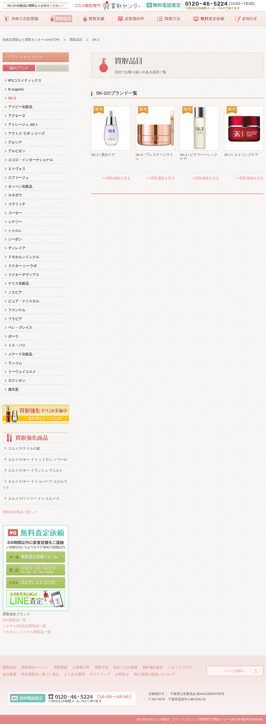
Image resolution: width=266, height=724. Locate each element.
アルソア (15, 142)
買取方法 (168, 18)
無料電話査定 (204, 5)
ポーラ (13, 336)
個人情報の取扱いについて (154, 674)
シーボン (15, 239)
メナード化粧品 (20, 354)
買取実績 (95, 18)
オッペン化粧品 (20, 186)
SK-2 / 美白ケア (103, 155)
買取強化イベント (35, 667)
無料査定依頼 (208, 18)
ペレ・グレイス (20, 327)
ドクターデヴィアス (23, 275)
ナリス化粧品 (18, 283)
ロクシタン (16, 380)
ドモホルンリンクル (23, 257)
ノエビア (15, 292)
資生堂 (13, 389)
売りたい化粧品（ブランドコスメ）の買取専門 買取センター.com (192, 719)
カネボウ (15, 195)
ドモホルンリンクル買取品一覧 (26, 632)
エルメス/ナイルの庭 (24, 448)
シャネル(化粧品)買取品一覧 (24, 626)
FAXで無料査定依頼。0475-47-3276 (35, 583)
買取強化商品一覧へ (19, 512)
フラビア (15, 319)
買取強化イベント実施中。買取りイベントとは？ (35, 414)
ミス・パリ (16, 345)
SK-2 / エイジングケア (241, 155)
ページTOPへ (235, 671)
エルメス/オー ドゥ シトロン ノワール (37, 459)
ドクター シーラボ (22, 266)
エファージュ (18, 178)
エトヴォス (16, 169)
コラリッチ (16, 204)
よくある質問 (74, 674)
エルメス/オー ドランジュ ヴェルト (35, 470)
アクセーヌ (16, 116)
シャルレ (15, 231)
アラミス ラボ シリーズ (26, 133)
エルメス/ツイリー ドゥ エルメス (33, 498)
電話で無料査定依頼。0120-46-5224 (35, 570)
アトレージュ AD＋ (23, 125)
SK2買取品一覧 (14, 620)
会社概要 (9, 674)
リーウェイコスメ (22, 372)
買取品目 (62, 18)
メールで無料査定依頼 (35, 557)
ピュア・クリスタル (23, 301)
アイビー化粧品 (20, 107)
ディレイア (16, 248)
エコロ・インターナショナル (30, 160)
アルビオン (16, 151)
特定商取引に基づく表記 (40, 674)
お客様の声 (132, 18)
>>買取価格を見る (116, 178)
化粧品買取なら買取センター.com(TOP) (31, 39)
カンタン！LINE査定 (35, 599)
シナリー (15, 222)
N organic (16, 89)
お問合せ (122, 674)
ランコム (15, 363)
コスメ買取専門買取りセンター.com (107, 5)
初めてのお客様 (24, 18)
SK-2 (12, 98)
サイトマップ (100, 674)
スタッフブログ (247, 18)
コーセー (15, 213)
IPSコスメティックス (24, 80)
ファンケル (16, 310)
